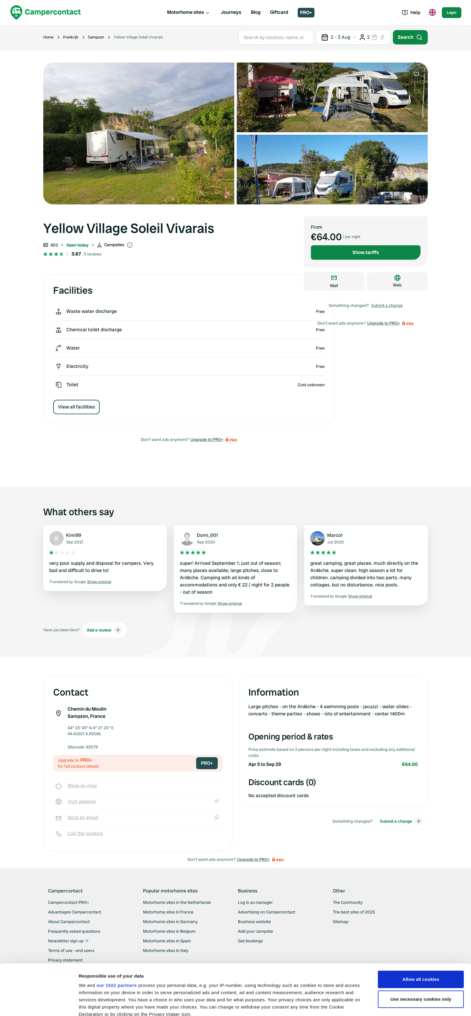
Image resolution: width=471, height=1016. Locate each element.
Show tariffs (365, 252)
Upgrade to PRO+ (206, 439)
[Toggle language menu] (432, 12)
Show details (93, 1004)
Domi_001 (207, 535)
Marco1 (335, 535)
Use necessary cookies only (420, 951)
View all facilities (76, 407)
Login (452, 12)
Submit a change (387, 305)
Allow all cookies (421, 931)
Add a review (104, 630)
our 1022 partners (116, 937)
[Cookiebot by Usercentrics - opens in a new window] (39, 1004)
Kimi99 (73, 535)
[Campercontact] (46, 12)
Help (411, 12)
